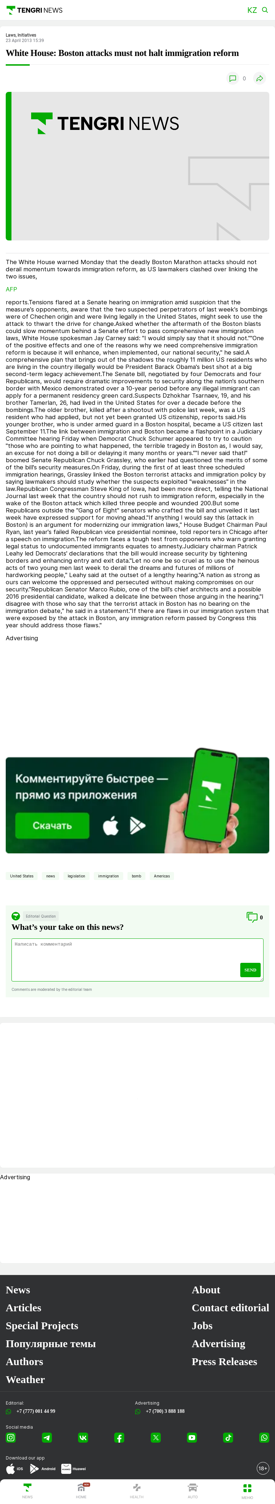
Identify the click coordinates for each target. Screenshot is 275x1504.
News (18, 1289)
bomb (136, 876)
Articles (23, 1307)
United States (21, 876)
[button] (252, 10)
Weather (25, 1379)
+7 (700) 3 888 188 (163, 1411)
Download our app (25, 1458)
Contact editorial (230, 1307)
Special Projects (42, 1325)
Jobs (202, 1325)
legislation (76, 876)
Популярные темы (51, 1343)
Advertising (218, 1343)
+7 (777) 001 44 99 (34, 1411)
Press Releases (224, 1361)
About (206, 1289)
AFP (11, 289)
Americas (162, 876)
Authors (24, 1361)
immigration (108, 876)
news (50, 876)
